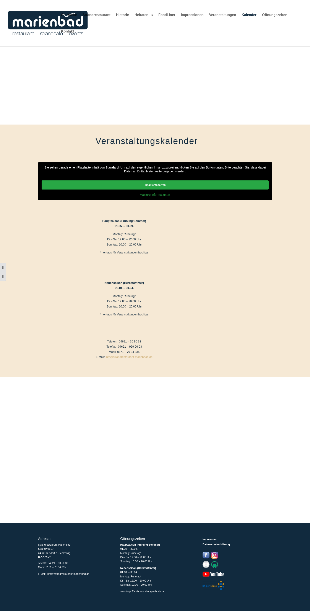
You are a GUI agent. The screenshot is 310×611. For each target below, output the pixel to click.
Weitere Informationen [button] (155, 194)
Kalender (249, 15)
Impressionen (192, 15)
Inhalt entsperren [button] (155, 184)
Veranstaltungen (222, 15)
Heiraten (141, 15)
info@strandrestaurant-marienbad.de (112, 355)
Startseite (69, 15)
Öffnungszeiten (274, 15)
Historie (122, 15)
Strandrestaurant (96, 15)
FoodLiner (166, 15)
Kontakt (67, 31)
